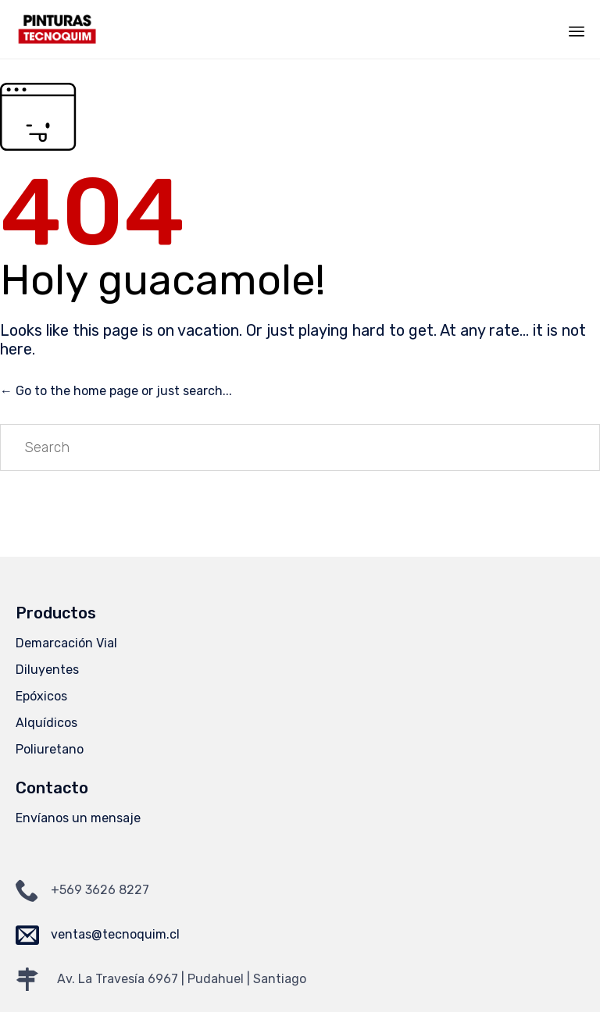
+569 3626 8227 (100, 889)
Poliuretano (50, 749)
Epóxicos (41, 696)
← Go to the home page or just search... (116, 390)
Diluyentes (47, 669)
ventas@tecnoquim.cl (115, 934)
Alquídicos (46, 722)
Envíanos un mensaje (78, 818)
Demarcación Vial (66, 643)
